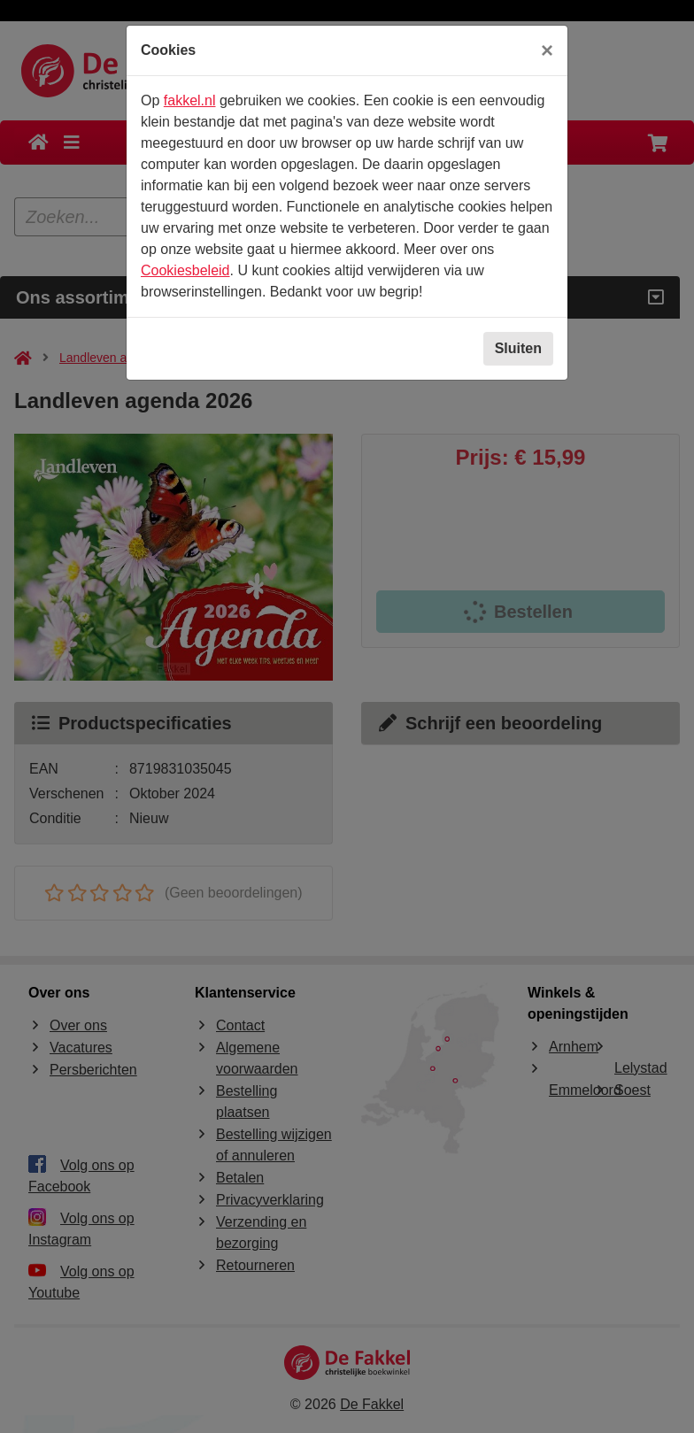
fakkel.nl (190, 100)
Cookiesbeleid (185, 270)
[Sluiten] (547, 50)
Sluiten (518, 348)
